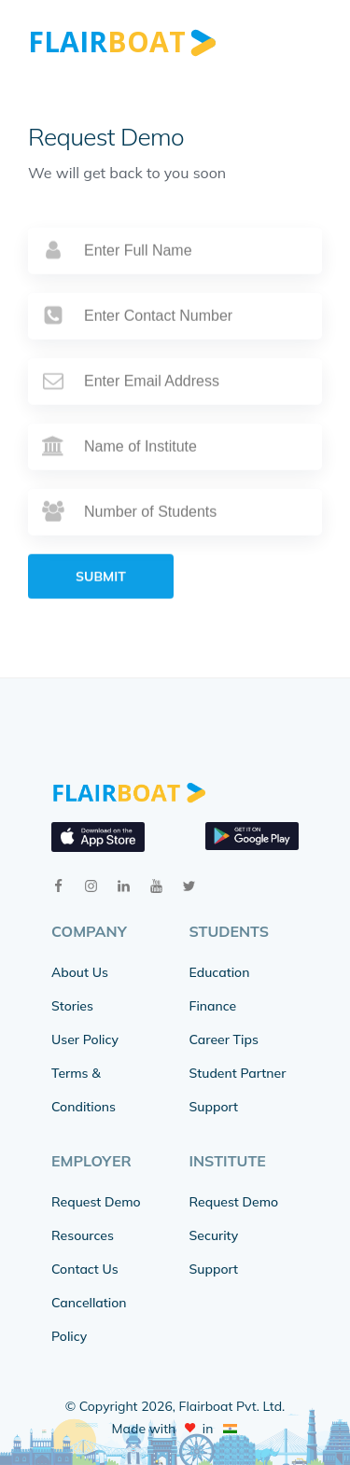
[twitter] (189, 885)
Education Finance (219, 989)
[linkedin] (124, 885)
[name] (175, 278)
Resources (82, 1235)
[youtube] (156, 885)
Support (213, 1106)
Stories (72, 1006)
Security (214, 1235)
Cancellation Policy (89, 1319)
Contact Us (85, 1269)
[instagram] (91, 885)
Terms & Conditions (83, 1090)
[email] (175, 408)
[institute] (175, 474)
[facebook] (58, 885)
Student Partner (238, 1073)
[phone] (175, 343)
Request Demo (96, 1201)
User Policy (85, 1039)
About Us (79, 972)
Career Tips (224, 1039)
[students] (175, 539)
